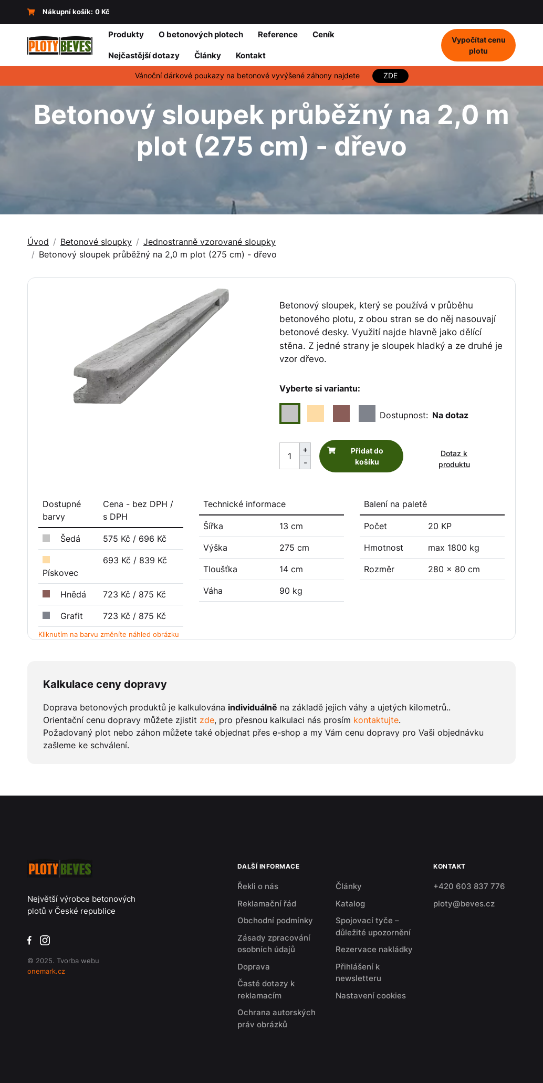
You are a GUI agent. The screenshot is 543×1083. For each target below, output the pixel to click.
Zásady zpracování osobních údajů (273, 944)
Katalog (350, 904)
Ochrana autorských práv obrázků (276, 1018)
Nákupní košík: (68, 12)
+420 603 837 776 (469, 886)
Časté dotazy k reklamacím (266, 989)
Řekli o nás (257, 886)
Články (349, 886)
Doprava (253, 967)
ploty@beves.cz (464, 904)
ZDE (390, 75)
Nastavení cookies (371, 996)
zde (207, 720)
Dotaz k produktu (454, 459)
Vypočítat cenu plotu (479, 45)
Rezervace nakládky (374, 949)
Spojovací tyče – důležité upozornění (373, 926)
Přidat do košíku (367, 456)
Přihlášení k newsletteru (358, 973)
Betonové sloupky (96, 241)
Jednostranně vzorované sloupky (209, 241)
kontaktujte (376, 720)
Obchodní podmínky (275, 920)
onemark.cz (46, 971)
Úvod (38, 241)
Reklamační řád (266, 904)
